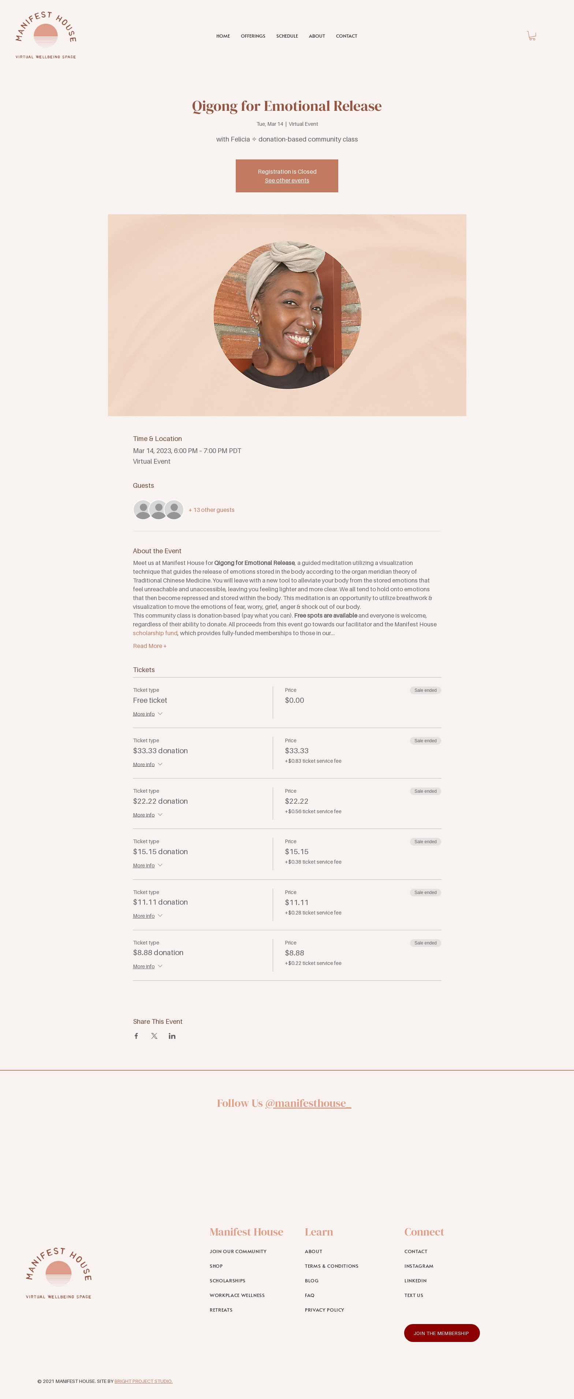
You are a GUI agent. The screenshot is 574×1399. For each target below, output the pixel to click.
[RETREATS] (248, 1309)
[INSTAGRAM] (442, 1266)
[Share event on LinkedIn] (172, 1036)
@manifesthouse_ (308, 1103)
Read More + (150, 645)
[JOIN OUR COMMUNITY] (248, 1251)
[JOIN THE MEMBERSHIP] (442, 1333)
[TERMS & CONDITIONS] (343, 1266)
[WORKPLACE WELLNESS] (248, 1295)
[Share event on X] (154, 1036)
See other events (287, 180)
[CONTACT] (442, 1251)
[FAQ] (343, 1295)
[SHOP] (248, 1266)
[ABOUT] (343, 1251)
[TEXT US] (442, 1295)
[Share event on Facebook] (136, 1036)
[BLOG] (343, 1280)
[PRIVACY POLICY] (343, 1309)
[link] (532, 35)
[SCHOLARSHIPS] (248, 1280)
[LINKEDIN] (442, 1280)
